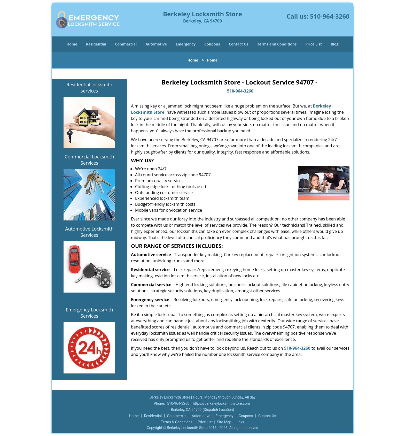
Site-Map (224, 422)
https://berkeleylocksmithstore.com (221, 403)
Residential (96, 44)
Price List (313, 44)
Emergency (186, 44)
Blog (334, 44)
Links (240, 422)
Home (72, 44)
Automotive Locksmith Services (89, 232)
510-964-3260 (329, 16)
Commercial (126, 44)
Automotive (156, 44)
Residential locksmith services (89, 87)
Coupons (212, 44)
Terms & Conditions (176, 422)
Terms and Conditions (277, 44)
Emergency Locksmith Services (89, 313)
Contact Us (238, 44)
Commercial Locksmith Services (89, 160)
